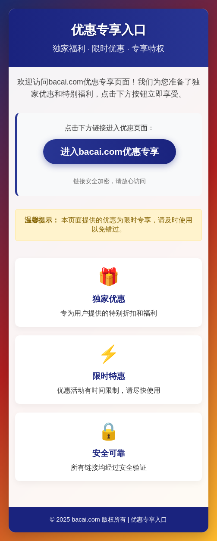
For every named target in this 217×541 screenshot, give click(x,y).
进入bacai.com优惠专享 (109, 151)
